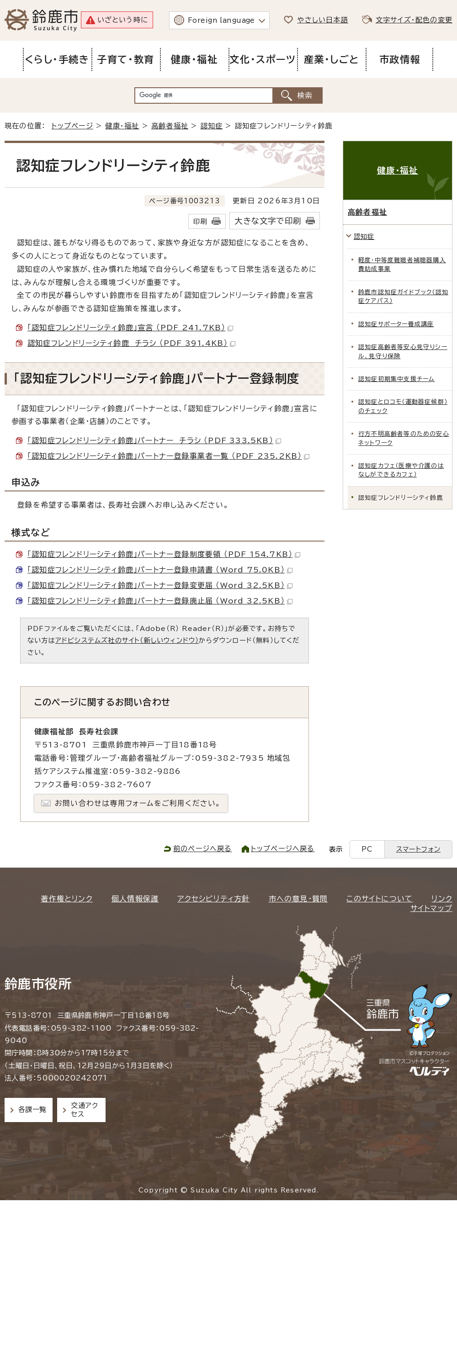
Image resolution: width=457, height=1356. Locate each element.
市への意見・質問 (298, 898)
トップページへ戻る (283, 848)
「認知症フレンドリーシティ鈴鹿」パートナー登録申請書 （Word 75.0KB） (159, 569)
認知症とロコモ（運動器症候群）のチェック (402, 406)
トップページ (72, 125)
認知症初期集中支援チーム (396, 379)
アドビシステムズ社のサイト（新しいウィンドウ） (127, 640)
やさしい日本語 (322, 19)
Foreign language (221, 20)
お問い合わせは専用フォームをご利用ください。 (138, 803)
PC (366, 849)
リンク (441, 898)
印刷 (200, 221)
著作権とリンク (66, 898)
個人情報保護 (135, 898)
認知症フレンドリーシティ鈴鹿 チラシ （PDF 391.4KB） (131, 343)
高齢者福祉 (169, 125)
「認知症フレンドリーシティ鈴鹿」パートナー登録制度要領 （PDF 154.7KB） (163, 554)
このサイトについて (379, 898)
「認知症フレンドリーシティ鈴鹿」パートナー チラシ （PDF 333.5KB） (154, 440)
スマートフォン (418, 849)
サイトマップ (431, 908)
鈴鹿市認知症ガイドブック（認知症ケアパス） (403, 296)
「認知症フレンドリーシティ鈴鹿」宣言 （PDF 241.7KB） (130, 327)
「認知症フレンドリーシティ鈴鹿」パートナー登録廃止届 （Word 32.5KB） (159, 600)
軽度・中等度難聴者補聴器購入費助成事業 (402, 264)
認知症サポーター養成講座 (396, 324)
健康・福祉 (122, 125)
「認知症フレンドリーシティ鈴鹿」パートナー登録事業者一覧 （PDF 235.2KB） (168, 456)
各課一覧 (32, 1109)
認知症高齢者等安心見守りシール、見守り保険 (402, 351)
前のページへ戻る (202, 848)
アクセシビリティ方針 (213, 898)
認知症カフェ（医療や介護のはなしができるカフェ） (401, 470)
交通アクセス (84, 1109)
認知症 (212, 125)
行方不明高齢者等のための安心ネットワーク (403, 438)
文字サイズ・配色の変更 (414, 19)
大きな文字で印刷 (267, 221)
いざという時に (122, 19)
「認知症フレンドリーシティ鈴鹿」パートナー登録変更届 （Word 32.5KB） (159, 585)
